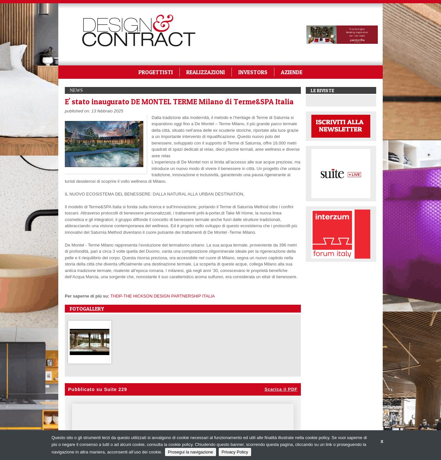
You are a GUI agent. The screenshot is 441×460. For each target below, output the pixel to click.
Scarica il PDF (281, 389)
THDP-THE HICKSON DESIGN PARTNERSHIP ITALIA (162, 296)
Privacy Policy (235, 452)
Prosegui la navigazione (190, 452)
